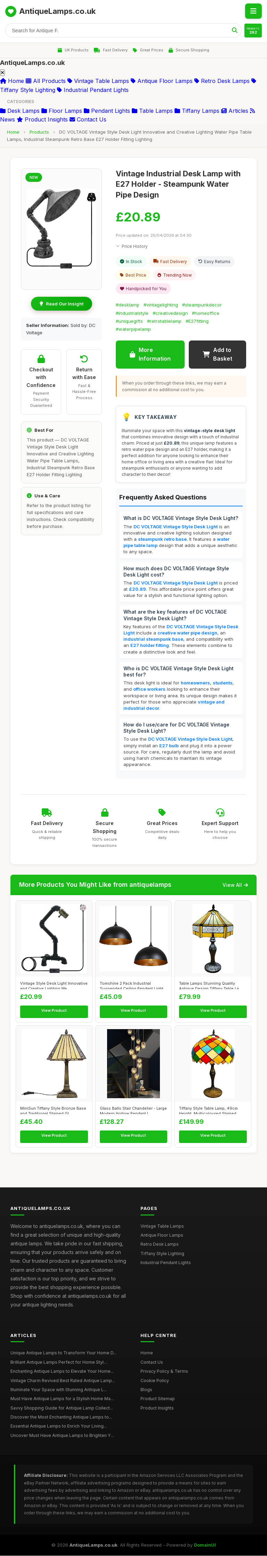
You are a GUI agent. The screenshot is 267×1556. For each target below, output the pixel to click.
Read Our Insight (61, 303)
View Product (54, 1010)
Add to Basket (217, 355)
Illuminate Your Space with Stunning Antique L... (58, 1390)
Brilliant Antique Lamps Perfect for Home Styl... (57, 1362)
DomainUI (205, 1545)
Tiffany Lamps (197, 111)
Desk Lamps (20, 111)
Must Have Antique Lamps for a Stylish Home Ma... (61, 1399)
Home (12, 81)
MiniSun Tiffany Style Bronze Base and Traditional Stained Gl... (53, 1110)
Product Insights (42, 119)
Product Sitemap (157, 1399)
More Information (150, 355)
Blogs (146, 1390)
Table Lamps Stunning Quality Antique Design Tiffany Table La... (210, 985)
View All (235, 885)
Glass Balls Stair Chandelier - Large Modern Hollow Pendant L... (133, 1110)
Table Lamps (152, 111)
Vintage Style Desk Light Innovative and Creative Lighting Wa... (54, 985)
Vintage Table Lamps (98, 81)
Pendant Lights (107, 111)
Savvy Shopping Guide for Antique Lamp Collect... (61, 1408)
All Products (46, 81)
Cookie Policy (154, 1380)
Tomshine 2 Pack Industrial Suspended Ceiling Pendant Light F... (131, 985)
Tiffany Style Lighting (162, 1253)
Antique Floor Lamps (162, 81)
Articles (234, 111)
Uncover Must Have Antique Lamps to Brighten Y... (61, 1435)
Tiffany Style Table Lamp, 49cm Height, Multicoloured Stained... (209, 1110)
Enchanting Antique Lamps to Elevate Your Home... (61, 1371)
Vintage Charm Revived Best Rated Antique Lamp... (62, 1380)
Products (39, 132)
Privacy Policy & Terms (163, 1371)
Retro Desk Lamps (222, 81)
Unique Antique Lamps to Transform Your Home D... (62, 1353)
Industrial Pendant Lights (93, 90)
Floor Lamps (61, 111)
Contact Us (88, 119)
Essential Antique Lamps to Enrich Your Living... (57, 1426)
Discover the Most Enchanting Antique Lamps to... (60, 1417)
